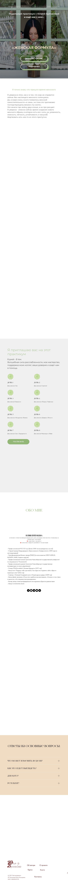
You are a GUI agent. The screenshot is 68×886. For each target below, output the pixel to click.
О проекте (43, 854)
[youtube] (37, 579)
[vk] (39, 579)
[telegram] (34, 579)
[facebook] (28, 579)
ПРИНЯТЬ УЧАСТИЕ (34, 59)
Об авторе (31, 854)
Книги (42, 858)
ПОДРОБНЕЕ (34, 66)
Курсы (30, 858)
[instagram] (31, 579)
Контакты (38, 865)
